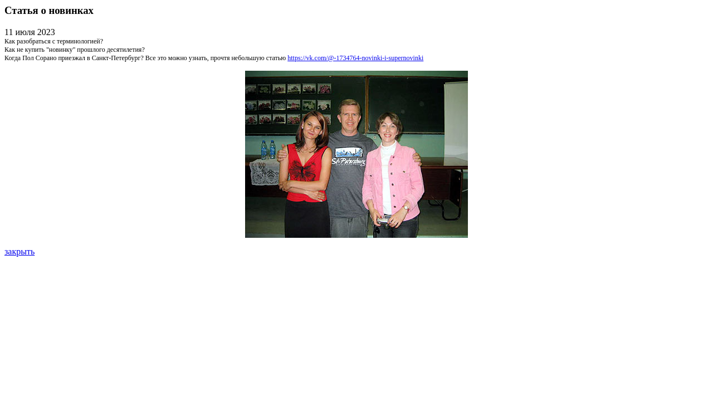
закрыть (19, 251)
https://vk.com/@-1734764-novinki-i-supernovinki (355, 58)
